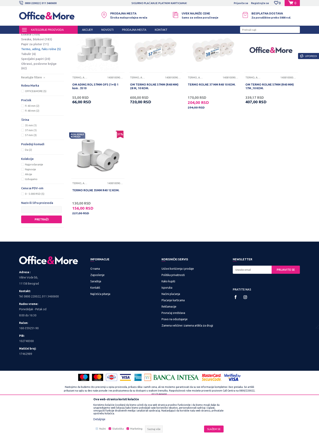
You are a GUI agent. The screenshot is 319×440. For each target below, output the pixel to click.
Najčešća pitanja (100, 327)
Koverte (30, 63)
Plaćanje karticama (173, 334)
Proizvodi (43, 37)
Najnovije (30, 203)
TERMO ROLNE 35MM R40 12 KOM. (95, 224)
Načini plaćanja (171, 327)
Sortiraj (211, 44)
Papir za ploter (35, 78)
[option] (159, 3)
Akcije (28, 208)
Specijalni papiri (35, 92)
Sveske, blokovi (36, 73)
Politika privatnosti (173, 308)
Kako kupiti (168, 315)
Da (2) (28, 183)
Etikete (30, 68)
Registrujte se (260, 3)
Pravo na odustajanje (175, 353)
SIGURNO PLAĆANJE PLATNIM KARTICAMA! (159, 3)
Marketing (136, 428)
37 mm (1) (31, 164)
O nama (95, 302)
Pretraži (42, 253)
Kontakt (95, 321)
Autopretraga (190, 44)
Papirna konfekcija (99, 37)
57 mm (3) (31, 168)
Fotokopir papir (35, 53)
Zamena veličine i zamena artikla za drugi (187, 359)
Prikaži (252, 44)
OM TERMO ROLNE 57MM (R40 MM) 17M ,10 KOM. (269, 120)
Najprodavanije (34, 198)
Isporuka (167, 321)
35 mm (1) (31, 159)
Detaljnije (99, 419)
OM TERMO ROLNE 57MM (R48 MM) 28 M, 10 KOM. (154, 120)
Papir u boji (32, 58)
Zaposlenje (97, 308)
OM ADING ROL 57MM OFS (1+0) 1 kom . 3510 (95, 120)
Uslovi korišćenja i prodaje (178, 302)
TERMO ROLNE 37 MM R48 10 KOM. (212, 118)
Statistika (118, 428)
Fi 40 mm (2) (32, 139)
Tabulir (28, 87)
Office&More (27, 37)
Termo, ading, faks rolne (41, 83)
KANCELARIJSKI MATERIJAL (68, 37)
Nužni (102, 428)
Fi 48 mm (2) (32, 144)
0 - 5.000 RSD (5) (34, 227)
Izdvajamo (31, 212)
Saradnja (95, 315)
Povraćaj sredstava (173, 346)
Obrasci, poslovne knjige (39, 100)
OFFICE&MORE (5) (35, 124)
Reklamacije (169, 340)
